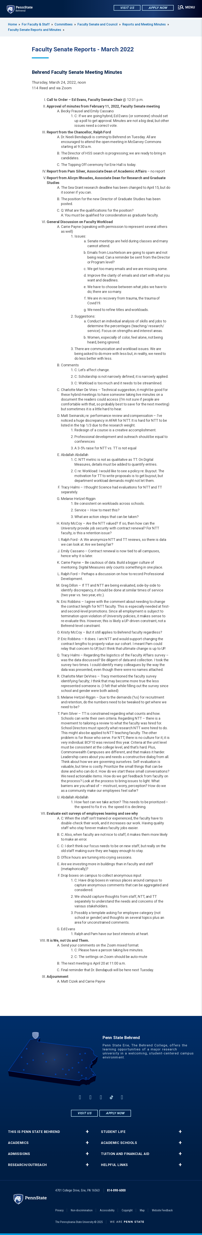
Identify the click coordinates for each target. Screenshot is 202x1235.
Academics (18, 1143)
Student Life (113, 1132)
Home (12, 24)
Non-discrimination (82, 1210)
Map (142, 1210)
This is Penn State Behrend (34, 1132)
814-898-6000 (116, 1190)
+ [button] (87, 1131)
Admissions (19, 1154)
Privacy (59, 1210)
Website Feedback (162, 1210)
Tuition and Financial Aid (125, 1154)
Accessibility (107, 1210)
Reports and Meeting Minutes (144, 24)
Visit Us (126, 8)
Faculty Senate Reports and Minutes (34, 30)
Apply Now (157, 8)
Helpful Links (114, 1165)
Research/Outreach (27, 1165)
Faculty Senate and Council (97, 24)
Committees (64, 24)
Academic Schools (119, 1143)
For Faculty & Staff (36, 24)
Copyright (127, 1210)
